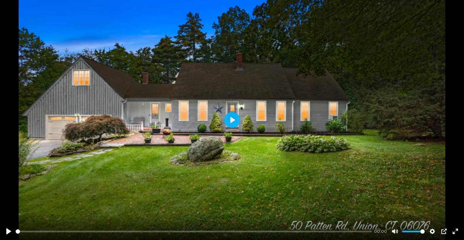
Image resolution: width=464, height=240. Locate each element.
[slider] (194, 231)
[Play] (8, 231)
